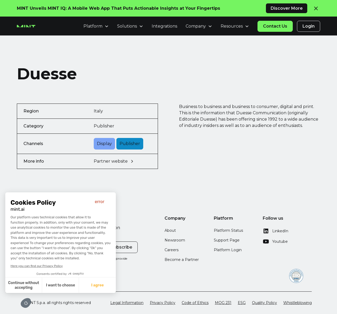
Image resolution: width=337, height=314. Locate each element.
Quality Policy (264, 302)
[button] (26, 303)
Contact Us (275, 26)
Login (309, 26)
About (170, 230)
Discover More (287, 8)
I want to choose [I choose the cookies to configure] (59, 285)
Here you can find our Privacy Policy (36, 266)
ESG (242, 302)
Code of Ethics (195, 302)
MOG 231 (223, 302)
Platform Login (228, 250)
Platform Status (228, 230)
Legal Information (126, 302)
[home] (26, 26)
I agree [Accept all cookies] (97, 285)
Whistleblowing (297, 302)
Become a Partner (182, 259)
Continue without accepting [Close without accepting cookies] (22, 285)
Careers (172, 250)
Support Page (227, 240)
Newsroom (175, 240)
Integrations (164, 26)
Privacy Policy (162, 302)
